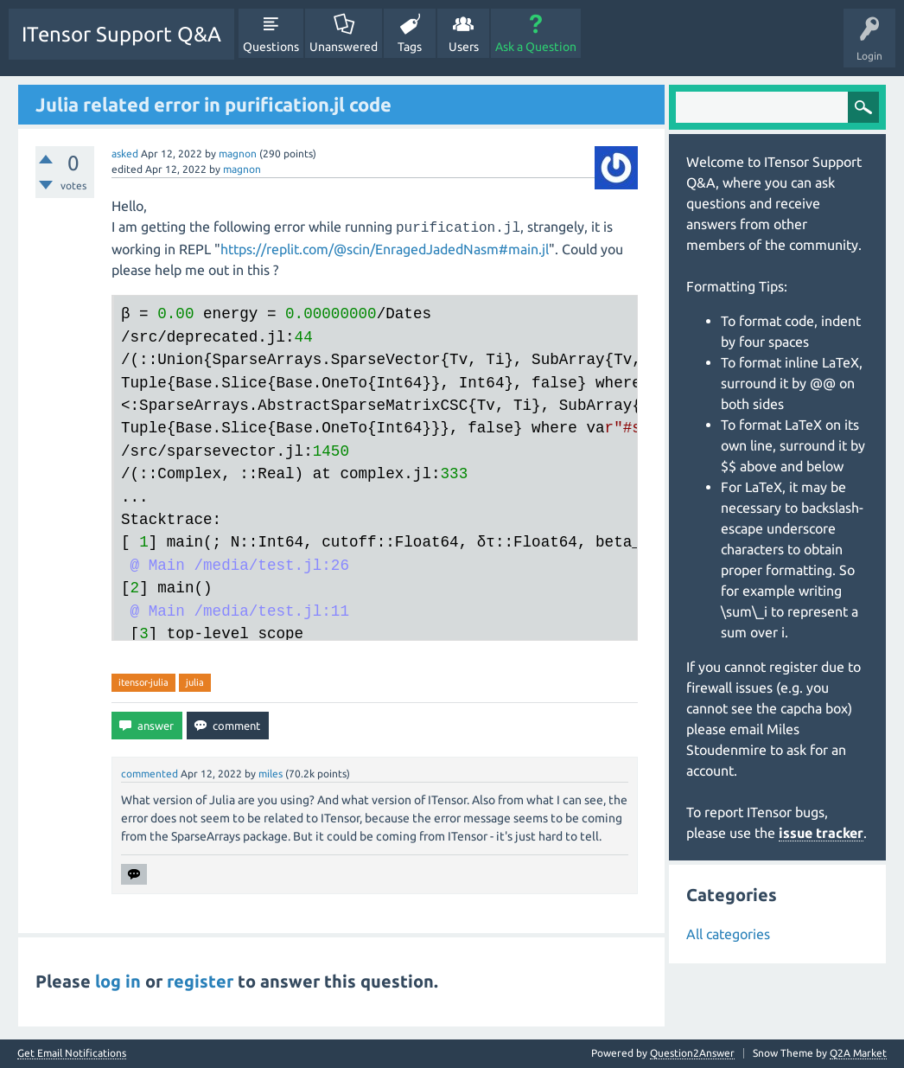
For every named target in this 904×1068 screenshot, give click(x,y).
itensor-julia (143, 682)
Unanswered (343, 47)
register (200, 981)
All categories (728, 934)
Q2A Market (858, 1052)
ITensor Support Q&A (121, 34)
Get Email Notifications (71, 1053)
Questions (271, 47)
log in (118, 981)
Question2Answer (692, 1052)
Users (464, 47)
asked (124, 153)
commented (149, 773)
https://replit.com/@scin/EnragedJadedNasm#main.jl (384, 249)
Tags (410, 47)
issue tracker (821, 833)
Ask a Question (535, 47)
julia (195, 682)
